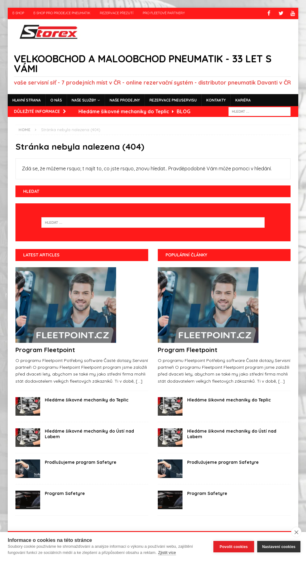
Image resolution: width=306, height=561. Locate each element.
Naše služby (84, 100)
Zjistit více (167, 552)
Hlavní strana (26, 100)
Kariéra (243, 100)
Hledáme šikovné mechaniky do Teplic (86, 399)
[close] (296, 532)
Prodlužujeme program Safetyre (80, 462)
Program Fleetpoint (45, 349)
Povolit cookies (234, 546)
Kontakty (216, 100)
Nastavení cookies (279, 546)
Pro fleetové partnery (164, 13)
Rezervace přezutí (116, 13)
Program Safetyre (65, 493)
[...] (139, 380)
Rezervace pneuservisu (173, 100)
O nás (56, 100)
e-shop (18, 13)
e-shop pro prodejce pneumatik (61, 13)
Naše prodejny (125, 100)
